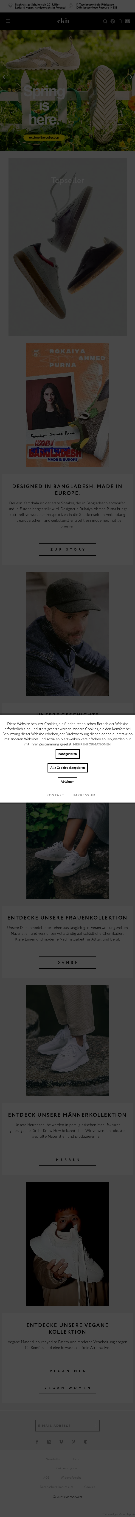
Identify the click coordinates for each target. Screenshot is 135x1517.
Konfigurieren (67, 754)
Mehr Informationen (92, 744)
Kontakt (51, 795)
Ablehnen (67, 781)
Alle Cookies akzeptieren (67, 767)
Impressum (80, 795)
